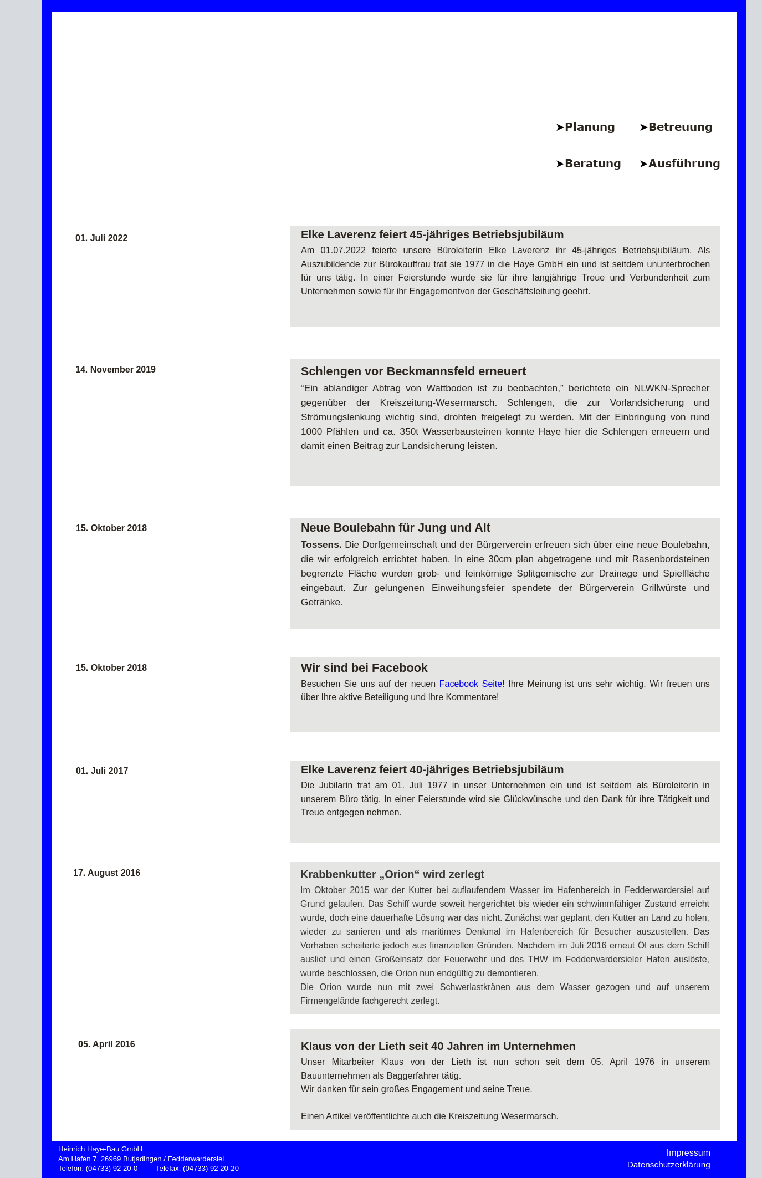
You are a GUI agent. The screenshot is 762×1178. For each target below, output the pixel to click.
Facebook (458, 684)
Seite (492, 684)
